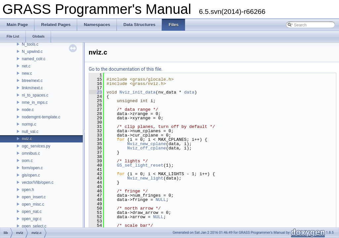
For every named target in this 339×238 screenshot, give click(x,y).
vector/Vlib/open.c (37, 182)
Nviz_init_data (138, 92)
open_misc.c (33, 204)
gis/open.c (31, 175)
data (189, 92)
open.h (28, 189)
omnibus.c (31, 153)
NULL (161, 200)
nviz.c (27, 139)
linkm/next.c (32, 88)
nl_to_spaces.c (35, 95)
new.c (27, 73)
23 (95, 92)
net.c (26, 66)
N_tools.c (30, 44)
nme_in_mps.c (35, 102)
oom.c (27, 160)
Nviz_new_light (145, 178)
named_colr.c (33, 59)
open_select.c (34, 226)
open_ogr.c (31, 219)
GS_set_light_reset (140, 165)
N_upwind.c (32, 51)
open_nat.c (31, 211)
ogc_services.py (36, 146)
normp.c (29, 124)
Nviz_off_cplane (146, 148)
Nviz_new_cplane (146, 144)
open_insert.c (34, 197)
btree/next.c (32, 80)
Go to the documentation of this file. (126, 69)
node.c (28, 109)
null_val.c (30, 131)
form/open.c (32, 168)
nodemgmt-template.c (41, 117)
